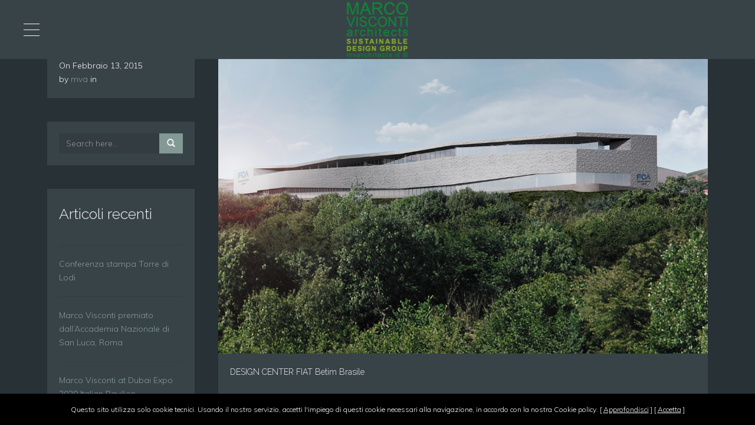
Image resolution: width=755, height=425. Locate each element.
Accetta (669, 409)
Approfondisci (626, 409)
